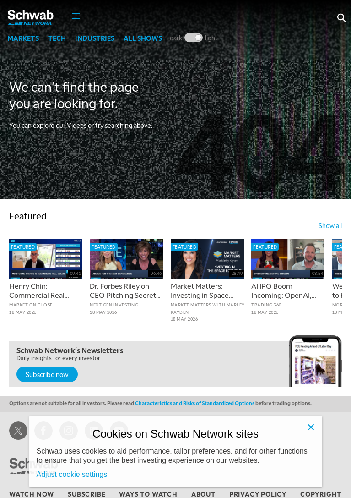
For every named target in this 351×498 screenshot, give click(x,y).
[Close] (311, 427)
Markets (25, 38)
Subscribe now (47, 374)
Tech (59, 38)
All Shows (144, 38)
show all (330, 225)
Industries (96, 38)
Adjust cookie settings (72, 474)
